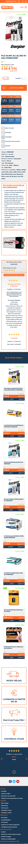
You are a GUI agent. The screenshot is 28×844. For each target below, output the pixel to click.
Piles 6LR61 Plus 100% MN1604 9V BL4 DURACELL (13, 647)
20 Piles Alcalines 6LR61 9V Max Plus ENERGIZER (13, 573)
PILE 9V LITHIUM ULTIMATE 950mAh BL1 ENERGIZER (13, 500)
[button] (4, 243)
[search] (19, 1)
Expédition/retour (6, 810)
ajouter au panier (16, 88)
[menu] (26, 7)
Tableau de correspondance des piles (12, 798)
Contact (3, 832)
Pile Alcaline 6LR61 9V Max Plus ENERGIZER (13, 463)
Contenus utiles (5, 793)
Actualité (3, 791)
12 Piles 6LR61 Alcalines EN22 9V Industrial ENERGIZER (13, 426)
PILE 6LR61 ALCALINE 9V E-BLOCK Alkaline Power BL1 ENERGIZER (13, 389)
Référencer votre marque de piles (11, 834)
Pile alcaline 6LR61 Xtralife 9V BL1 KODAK (13, 610)
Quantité (21, 78)
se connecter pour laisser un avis (14, 275)
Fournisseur (4, 822)
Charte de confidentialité (8, 839)
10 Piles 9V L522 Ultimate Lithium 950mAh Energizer (14, 536)
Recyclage (4, 817)
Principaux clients (6, 812)
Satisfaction (4, 805)
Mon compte (5, 803)
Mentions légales (6, 836)
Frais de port (4, 808)
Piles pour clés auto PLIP (8, 796)
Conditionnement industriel (9, 827)
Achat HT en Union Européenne (10, 824)
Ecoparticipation (6, 820)
